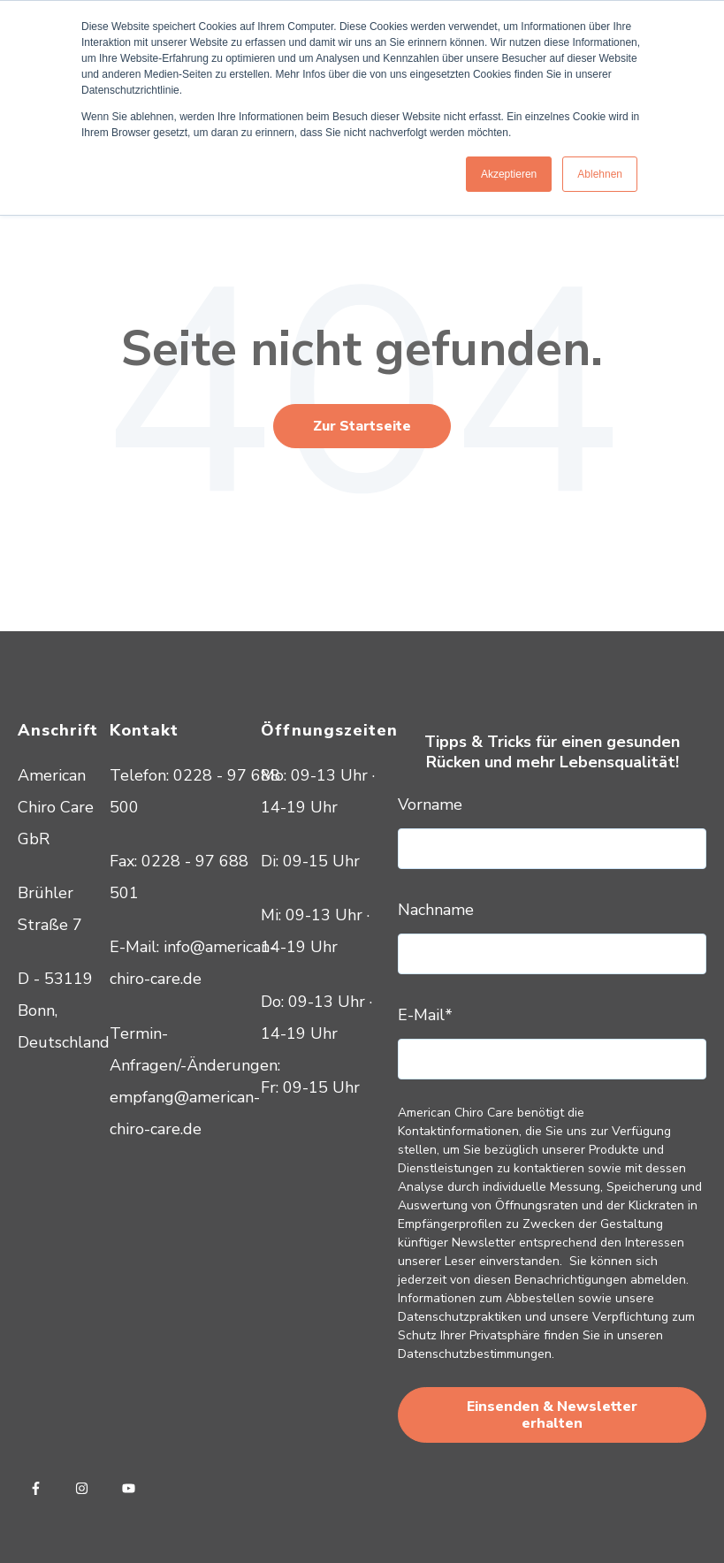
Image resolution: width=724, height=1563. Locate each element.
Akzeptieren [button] (509, 174)
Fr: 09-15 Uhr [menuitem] (310, 1087)
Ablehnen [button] (599, 174)
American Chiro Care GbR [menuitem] (56, 807)
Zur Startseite (362, 426)
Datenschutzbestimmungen (475, 1354)
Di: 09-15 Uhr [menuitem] (310, 861)
